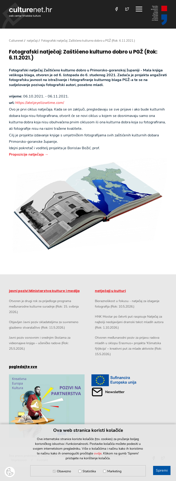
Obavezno (64, 471)
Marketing (114, 471)
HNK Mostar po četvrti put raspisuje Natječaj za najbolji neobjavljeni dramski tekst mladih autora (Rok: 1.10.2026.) (129, 322)
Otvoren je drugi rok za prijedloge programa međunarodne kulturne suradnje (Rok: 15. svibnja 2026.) (44, 306)
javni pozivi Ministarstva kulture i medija (44, 291)
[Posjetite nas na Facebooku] (116, 9)
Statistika (89, 471)
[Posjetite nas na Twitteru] (127, 9)
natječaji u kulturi (110, 291)
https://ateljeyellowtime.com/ (39, 102)
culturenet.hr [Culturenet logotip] (30, 12)
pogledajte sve (23, 366)
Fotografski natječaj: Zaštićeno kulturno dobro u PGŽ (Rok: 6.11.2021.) (83, 55)
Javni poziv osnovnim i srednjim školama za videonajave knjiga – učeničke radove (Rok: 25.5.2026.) (39, 343)
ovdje (98, 453)
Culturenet (16, 41)
